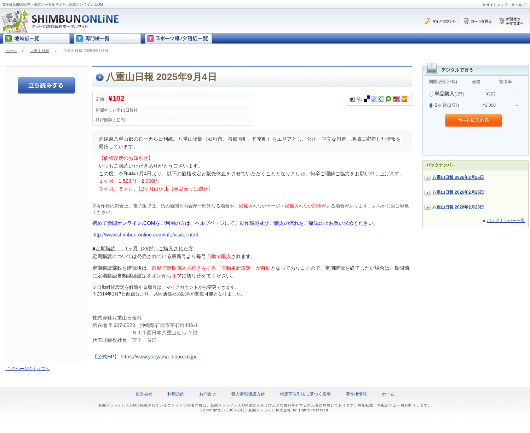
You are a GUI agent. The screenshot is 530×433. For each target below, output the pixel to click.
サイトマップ (496, 5)
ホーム (11, 50)
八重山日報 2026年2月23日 (458, 207)
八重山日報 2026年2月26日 (458, 177)
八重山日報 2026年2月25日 (458, 192)
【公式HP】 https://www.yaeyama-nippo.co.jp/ (144, 356)
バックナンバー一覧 (506, 220)
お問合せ (207, 394)
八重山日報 (39, 50)
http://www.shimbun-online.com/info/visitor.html (145, 235)
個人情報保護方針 (248, 394)
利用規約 (175, 394)
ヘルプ (520, 5)
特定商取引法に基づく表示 (305, 394)
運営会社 (144, 394)
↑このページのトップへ (27, 368)
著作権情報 (356, 394)
